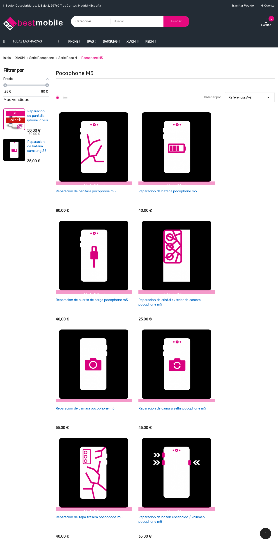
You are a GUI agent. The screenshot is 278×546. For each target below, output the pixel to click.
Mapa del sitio (152, 484)
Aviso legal (150, 452)
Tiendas (148, 492)
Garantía (148, 444)
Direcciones (220, 436)
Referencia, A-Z (250, 96)
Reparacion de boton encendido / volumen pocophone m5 (241, 252)
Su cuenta (220, 403)
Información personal (227, 412)
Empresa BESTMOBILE (158, 436)
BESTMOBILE (40, 538)
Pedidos (217, 420)
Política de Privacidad (158, 460)
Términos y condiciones (159, 428)
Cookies (148, 476)
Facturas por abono (226, 428)
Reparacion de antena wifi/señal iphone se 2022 (36, 175)
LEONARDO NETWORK (84, 538)
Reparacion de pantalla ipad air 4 (36, 115)
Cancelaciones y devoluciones (164, 420)
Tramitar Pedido (243, 5)
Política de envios (155, 412)
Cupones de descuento (228, 444)
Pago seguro (151, 468)
